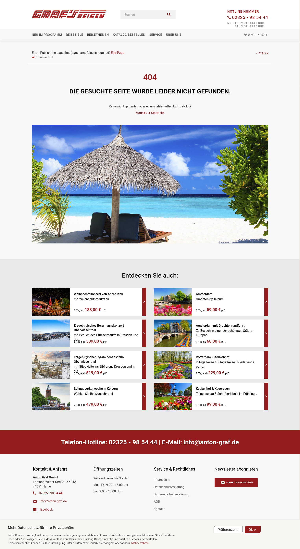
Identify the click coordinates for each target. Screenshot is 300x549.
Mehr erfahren (140, 543)
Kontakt (159, 509)
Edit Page (117, 53)
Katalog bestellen (129, 34)
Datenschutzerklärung (169, 487)
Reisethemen (98, 34)
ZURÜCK (262, 53)
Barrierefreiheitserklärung (171, 494)
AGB (157, 501)
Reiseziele (74, 34)
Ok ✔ (253, 530)
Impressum (162, 480)
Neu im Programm (47, 34)
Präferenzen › (228, 530)
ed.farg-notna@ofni (211, 442)
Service (155, 34)
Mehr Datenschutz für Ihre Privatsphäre (41, 527)
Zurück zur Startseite (150, 113)
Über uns (173, 34)
